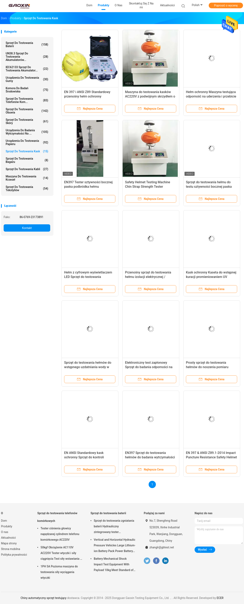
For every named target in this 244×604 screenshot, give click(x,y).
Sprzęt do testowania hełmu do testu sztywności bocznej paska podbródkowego (209, 186)
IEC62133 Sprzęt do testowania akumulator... (27, 69)
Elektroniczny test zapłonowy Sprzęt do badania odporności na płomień (148, 367)
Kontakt (27, 228)
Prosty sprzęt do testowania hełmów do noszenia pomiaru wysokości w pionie (207, 367)
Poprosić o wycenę (226, 5)
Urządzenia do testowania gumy (27, 79)
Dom (4, 520)
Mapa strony (9, 543)
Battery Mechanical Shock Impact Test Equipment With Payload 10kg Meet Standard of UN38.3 (113, 565)
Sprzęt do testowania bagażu (27, 160)
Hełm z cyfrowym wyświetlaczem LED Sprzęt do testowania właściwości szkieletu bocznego (88, 276)
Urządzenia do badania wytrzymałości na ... (27, 132)
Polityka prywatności (14, 554)
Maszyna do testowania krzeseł (27, 178)
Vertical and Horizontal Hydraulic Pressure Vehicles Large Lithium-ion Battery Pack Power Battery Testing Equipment (115, 546)
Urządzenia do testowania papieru (27, 142)
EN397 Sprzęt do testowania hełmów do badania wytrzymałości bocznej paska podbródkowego (150, 457)
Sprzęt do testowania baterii (27, 44)
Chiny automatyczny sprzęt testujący (44, 598)
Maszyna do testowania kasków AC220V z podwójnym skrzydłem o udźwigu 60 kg (150, 96)
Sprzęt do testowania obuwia (27, 111)
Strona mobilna (10, 549)
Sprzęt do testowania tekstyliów (27, 188)
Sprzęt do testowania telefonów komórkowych (57, 517)
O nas (4, 532)
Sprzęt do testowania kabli (27, 169)
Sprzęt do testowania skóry (27, 121)
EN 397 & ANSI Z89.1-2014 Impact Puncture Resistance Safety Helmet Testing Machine (211, 457)
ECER (220, 598)
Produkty (6, 526)
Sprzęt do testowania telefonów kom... (27, 100)
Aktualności (8, 537)
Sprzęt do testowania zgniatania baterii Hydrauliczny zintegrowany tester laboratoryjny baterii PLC (114, 527)
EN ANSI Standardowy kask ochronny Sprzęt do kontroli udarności (84, 457)
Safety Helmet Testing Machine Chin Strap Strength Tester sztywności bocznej (147, 186)
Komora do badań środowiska (27, 90)
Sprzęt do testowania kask (27, 151)
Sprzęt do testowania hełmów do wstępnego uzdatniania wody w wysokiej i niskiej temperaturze (87, 367)
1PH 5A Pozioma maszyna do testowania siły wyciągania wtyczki (59, 572)
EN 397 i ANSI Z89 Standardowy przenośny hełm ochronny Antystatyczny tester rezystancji (87, 96)
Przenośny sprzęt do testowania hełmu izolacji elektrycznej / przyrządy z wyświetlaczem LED (148, 276)
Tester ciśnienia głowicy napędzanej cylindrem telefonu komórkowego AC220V (60, 534)
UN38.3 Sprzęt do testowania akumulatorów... (27, 56)
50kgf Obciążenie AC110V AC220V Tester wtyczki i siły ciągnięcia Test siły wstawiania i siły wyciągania (61, 554)
